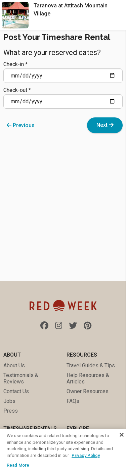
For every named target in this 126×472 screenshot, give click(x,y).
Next (105, 125)
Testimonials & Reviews (20, 378)
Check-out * (63, 98)
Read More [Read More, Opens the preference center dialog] (18, 465)
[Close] (122, 435)
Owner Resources (88, 391)
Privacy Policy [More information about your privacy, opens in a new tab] (86, 455)
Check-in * (63, 72)
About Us (14, 365)
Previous (21, 125)
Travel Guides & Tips (91, 365)
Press (10, 411)
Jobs (9, 401)
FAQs (73, 401)
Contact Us (16, 391)
